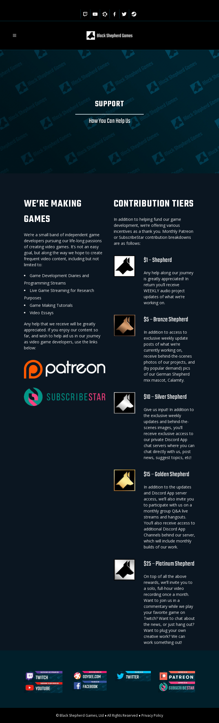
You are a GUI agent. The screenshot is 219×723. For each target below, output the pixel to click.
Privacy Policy (152, 715)
